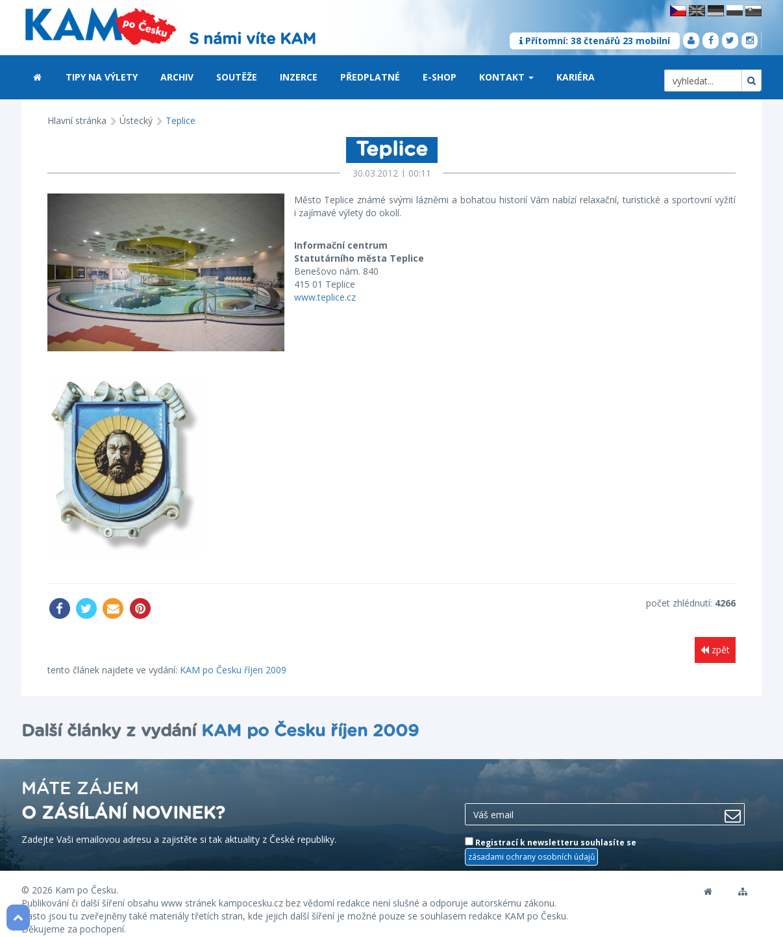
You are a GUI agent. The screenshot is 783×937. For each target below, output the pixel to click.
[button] (531, 78)
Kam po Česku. (86, 878)
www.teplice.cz (307, 297)
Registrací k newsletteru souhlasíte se (550, 839)
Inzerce (298, 77)
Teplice (180, 120)
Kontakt (506, 77)
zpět (715, 638)
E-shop (439, 77)
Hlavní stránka (76, 120)
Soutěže (236, 77)
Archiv (176, 77)
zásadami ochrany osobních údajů (531, 845)
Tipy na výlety (102, 77)
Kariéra (575, 77)
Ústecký (136, 120)
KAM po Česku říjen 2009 (233, 657)
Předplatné (370, 77)
